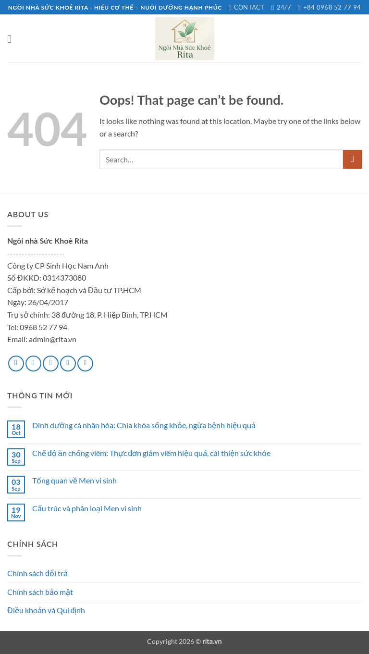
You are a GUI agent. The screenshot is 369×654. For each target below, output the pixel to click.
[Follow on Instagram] (33, 363)
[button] (13, 38)
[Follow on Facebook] (16, 363)
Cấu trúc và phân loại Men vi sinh (87, 508)
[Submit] (352, 159)
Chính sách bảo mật (40, 591)
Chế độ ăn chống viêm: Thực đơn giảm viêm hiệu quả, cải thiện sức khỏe (151, 452)
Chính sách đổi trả (37, 573)
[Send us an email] (68, 363)
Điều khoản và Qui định (46, 610)
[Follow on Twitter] (51, 363)
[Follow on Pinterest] (85, 363)
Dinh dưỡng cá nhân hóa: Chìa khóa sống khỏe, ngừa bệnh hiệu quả (144, 425)
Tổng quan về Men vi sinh (74, 480)
